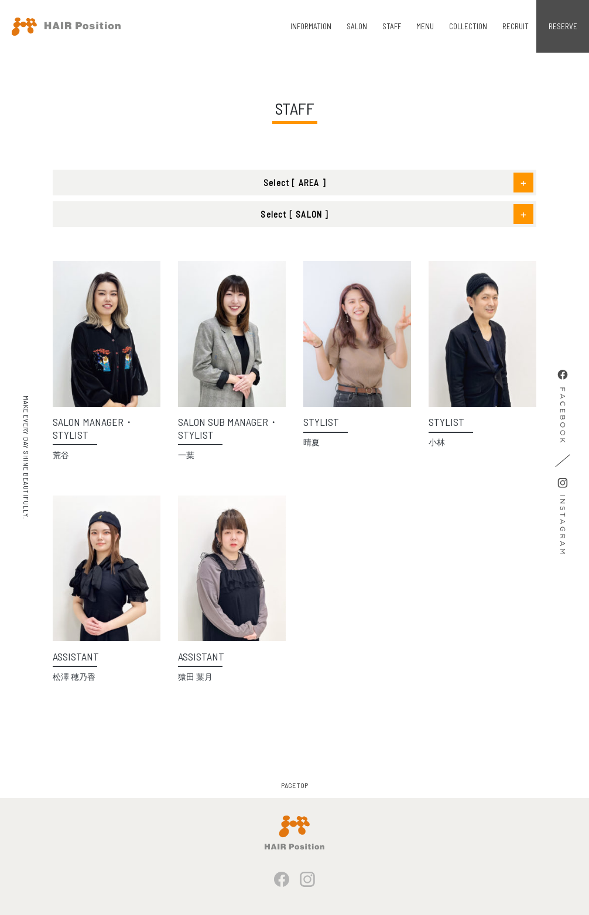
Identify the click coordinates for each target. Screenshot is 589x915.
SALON (357, 26)
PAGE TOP (294, 785)
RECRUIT (515, 26)
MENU (425, 26)
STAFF (391, 26)
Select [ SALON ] (294, 214)
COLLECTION (468, 26)
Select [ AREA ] (294, 182)
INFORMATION (310, 26)
